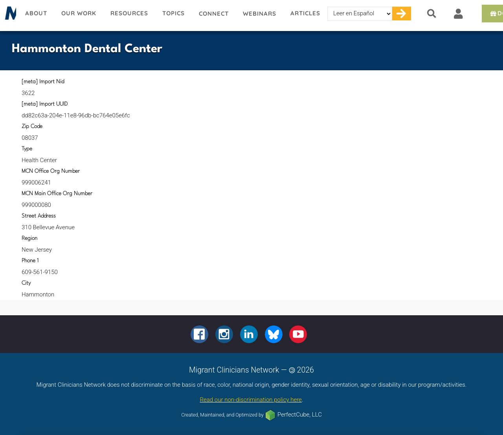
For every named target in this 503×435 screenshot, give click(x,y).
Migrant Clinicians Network (9, 15)
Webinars (259, 13)
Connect (214, 13)
